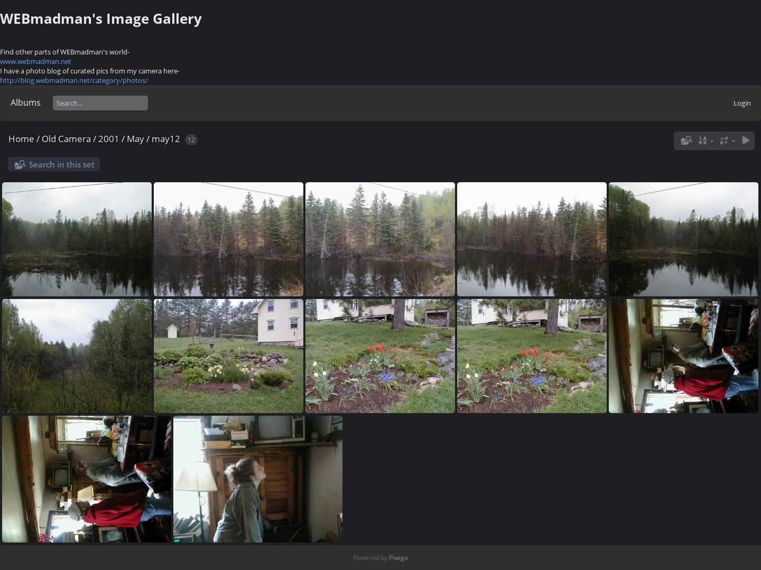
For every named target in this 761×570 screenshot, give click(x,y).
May (135, 139)
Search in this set (62, 164)
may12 (166, 139)
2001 (108, 139)
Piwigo (398, 557)
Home (21, 139)
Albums (26, 102)
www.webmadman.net (35, 61)
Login (742, 103)
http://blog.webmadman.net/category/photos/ (74, 80)
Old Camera (66, 139)
